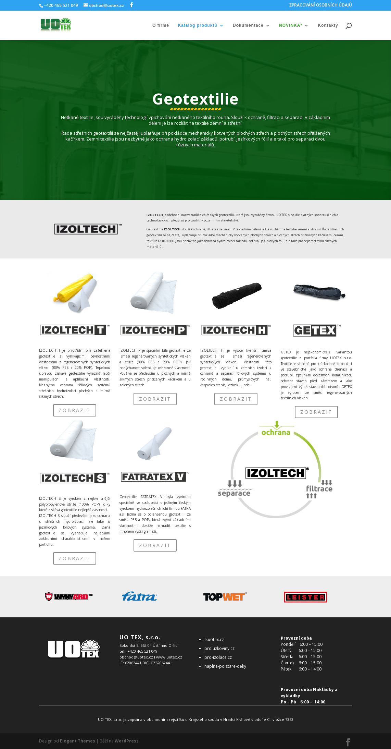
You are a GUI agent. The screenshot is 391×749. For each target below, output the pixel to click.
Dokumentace (248, 25)
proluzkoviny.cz (219, 648)
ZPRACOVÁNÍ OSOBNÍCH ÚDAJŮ (320, 5)
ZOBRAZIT (75, 410)
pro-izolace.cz (218, 657)
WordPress (127, 741)
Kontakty (328, 25)
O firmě (160, 25)
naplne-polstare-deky (225, 666)
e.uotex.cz (214, 639)
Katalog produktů (197, 25)
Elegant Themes (77, 741)
